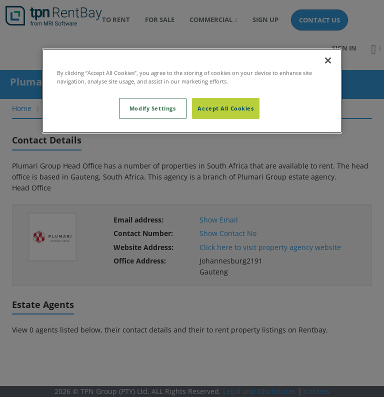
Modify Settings (153, 108)
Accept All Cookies (226, 108)
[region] (192, 91)
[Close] (328, 61)
